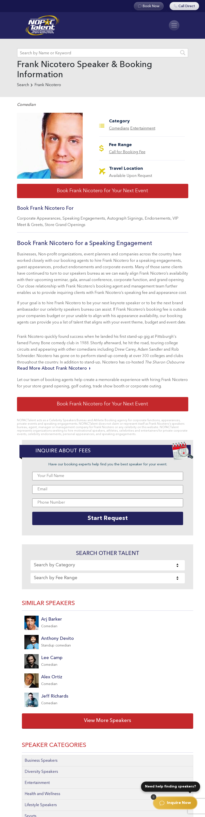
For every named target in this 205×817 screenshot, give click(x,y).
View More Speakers (107, 720)
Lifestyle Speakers (41, 805)
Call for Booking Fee (127, 152)
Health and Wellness (42, 794)
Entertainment (142, 129)
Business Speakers (41, 761)
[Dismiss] (153, 797)
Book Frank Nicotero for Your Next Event (102, 191)
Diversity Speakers (41, 772)
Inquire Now (175, 802)
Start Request (108, 518)
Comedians (119, 129)
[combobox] (108, 565)
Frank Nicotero (47, 85)
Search (23, 85)
